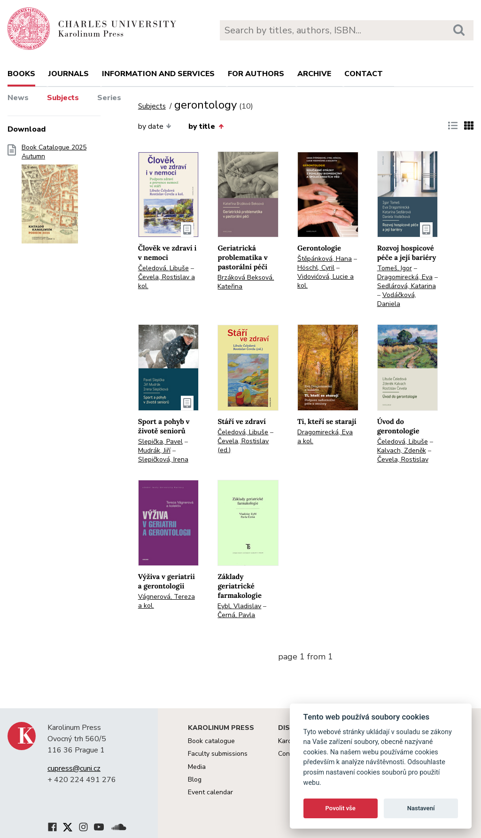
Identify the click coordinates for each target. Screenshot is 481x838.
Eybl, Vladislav (239, 606)
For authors (256, 74)
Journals (68, 74)
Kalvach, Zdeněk (401, 450)
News (18, 98)
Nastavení (421, 808)
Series (109, 98)
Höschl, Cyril (315, 267)
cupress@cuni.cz (74, 768)
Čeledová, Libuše (163, 268)
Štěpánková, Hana (324, 258)
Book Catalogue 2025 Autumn (54, 197)
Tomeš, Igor (394, 268)
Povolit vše (341, 808)
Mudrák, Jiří (154, 450)
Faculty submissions (218, 753)
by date (154, 126)
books (21, 74)
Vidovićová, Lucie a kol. (325, 281)
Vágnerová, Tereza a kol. (166, 601)
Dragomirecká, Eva (405, 277)
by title (205, 126)
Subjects (63, 98)
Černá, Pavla (236, 615)
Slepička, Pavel (160, 441)
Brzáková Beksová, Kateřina (245, 282)
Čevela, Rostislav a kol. (166, 281)
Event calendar (210, 792)
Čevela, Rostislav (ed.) (243, 445)
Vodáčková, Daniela (396, 299)
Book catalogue (211, 740)
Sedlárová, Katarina (406, 286)
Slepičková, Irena (163, 459)
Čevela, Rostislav (402, 459)
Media (197, 766)
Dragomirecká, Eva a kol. (325, 437)
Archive (314, 74)
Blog (195, 779)
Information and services (158, 74)
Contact (363, 74)
